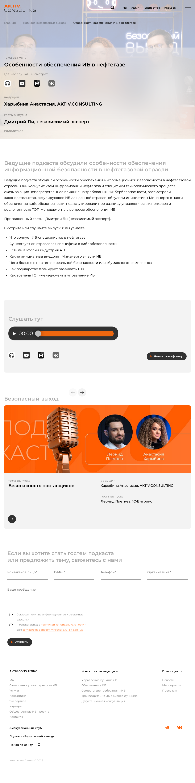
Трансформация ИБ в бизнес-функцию (109, 695)
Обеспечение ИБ (94, 685)
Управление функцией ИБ (100, 680)
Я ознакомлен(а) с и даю (47, 627)
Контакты (16, 716)
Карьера (170, 7)
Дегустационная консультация (103, 701)
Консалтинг (17, 695)
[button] (82, 392)
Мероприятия (172, 685)
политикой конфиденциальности (62, 624)
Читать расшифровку (168, 356)
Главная (10, 22)
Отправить (21, 641)
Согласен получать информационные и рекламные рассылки (46, 617)
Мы (125, 7)
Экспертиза (152, 7)
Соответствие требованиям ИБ (103, 690)
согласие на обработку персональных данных (52, 629)
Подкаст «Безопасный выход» (44, 22)
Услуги (135, 7)
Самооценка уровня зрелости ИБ (33, 685)
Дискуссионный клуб (25, 728)
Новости (168, 680)
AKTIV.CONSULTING (23, 671)
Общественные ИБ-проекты (29, 711)
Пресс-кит (169, 690)
